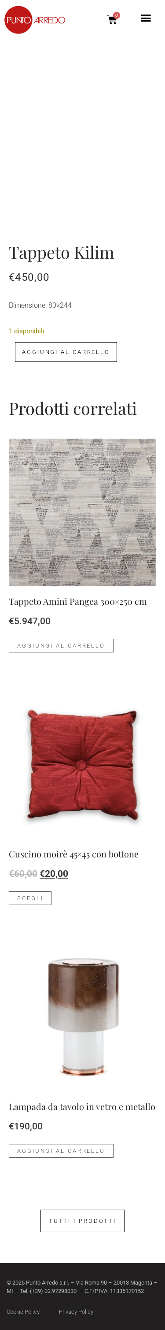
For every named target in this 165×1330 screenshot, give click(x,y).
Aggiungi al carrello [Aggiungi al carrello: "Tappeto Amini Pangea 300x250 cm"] (61, 645)
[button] (146, 18)
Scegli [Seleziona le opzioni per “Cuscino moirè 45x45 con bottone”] (30, 898)
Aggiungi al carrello (66, 352)
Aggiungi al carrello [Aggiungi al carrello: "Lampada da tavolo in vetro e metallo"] (61, 1150)
